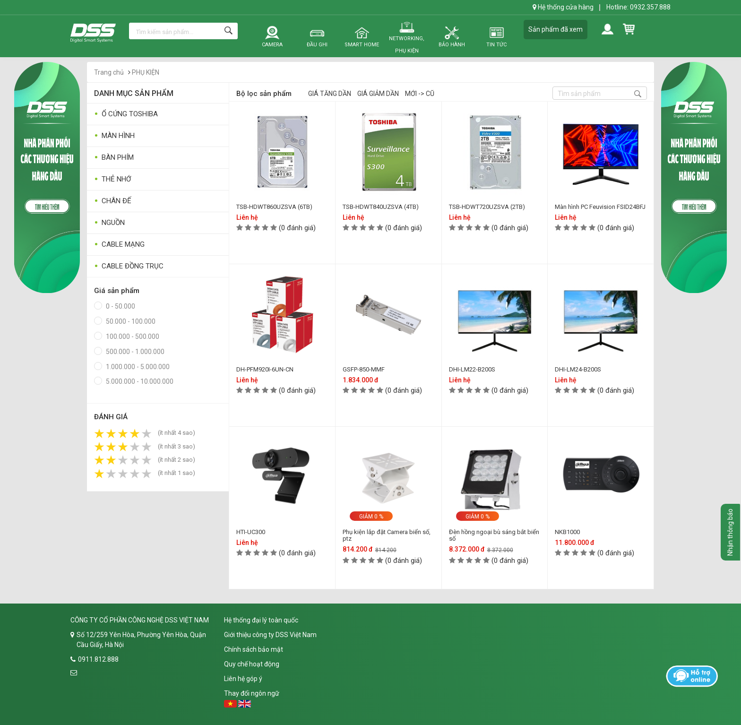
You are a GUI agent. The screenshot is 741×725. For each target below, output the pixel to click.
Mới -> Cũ (419, 93)
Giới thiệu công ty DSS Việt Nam (270, 635)
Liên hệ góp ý (243, 678)
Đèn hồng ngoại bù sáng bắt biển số (494, 535)
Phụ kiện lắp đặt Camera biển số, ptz (387, 535)
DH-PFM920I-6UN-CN (264, 369)
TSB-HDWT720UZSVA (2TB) (487, 206)
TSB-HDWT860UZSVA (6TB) (274, 206)
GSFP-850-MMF (364, 369)
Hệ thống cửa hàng (563, 7)
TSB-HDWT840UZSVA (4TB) (381, 206)
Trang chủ (109, 72)
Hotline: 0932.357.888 (638, 7)
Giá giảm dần (378, 93)
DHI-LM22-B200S (472, 369)
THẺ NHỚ (112, 179)
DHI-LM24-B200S (578, 369)
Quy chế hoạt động (251, 664)
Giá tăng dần (329, 93)
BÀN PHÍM (114, 157)
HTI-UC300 (250, 531)
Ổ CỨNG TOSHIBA (126, 114)
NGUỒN (109, 222)
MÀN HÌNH (114, 135)
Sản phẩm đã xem (555, 29)
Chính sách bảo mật (253, 649)
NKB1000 (567, 531)
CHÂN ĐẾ (112, 201)
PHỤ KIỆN (145, 72)
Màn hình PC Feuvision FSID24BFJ (600, 206)
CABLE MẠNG (119, 244)
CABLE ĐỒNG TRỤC (129, 266)
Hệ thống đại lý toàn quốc (261, 620)
